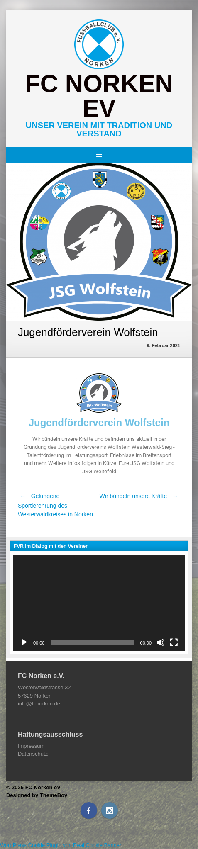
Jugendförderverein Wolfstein (99, 422)
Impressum (31, 746)
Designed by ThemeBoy (36, 795)
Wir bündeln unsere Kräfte (140, 496)
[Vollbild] (174, 642)
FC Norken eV (99, 96)
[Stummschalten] (160, 642)
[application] (99, 603)
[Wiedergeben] (24, 642)
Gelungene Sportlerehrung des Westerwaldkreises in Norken (55, 505)
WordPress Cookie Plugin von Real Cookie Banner (60, 845)
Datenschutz (33, 754)
